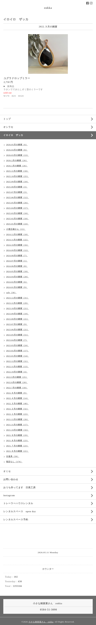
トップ (7, 119)
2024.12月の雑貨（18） (17, 234)
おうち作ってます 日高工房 (19, 487)
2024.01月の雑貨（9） (17, 287)
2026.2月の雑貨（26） (17, 160)
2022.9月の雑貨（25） (17, 377)
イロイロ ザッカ (13, 135)
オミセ (7, 471)
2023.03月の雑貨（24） (17, 345)
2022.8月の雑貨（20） (17, 382)
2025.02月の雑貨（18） (17, 218)
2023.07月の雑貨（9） (17, 324)
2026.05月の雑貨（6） (17, 144)
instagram (9, 495)
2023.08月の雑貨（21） (17, 319)
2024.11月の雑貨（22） (17, 240)
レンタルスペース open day (19, 511)
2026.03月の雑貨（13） (17, 155)
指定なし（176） (14, 462)
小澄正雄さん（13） (16, 229)
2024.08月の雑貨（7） (17, 255)
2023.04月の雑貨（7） (17, 340)
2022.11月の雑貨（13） (17, 366)
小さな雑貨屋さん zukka (40, 622)
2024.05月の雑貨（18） (17, 271)
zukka (48, 7)
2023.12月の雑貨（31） (17, 298)
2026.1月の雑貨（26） (17, 166)
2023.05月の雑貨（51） (17, 335)
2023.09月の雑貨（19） (17, 314)
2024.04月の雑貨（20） (17, 277)
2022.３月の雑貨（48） (17, 403)
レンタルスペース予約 (15, 519)
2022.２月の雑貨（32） (17, 409)
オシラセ (8, 127)
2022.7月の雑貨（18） (17, 388)
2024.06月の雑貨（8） (17, 266)
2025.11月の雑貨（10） (17, 171)
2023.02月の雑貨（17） (17, 351)
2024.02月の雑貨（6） (17, 282)
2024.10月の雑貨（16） (17, 245)
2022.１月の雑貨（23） (17, 414)
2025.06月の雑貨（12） (17, 197)
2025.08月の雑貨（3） (17, 187)
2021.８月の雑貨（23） (17, 440)
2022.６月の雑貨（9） (17, 393)
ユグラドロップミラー (17, 78)
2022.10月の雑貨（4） (17, 372)
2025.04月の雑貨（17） (17, 208)
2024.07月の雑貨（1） (17, 261)
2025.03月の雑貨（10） (17, 213)
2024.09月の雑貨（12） (17, 250)
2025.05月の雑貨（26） (17, 203)
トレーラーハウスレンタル (18, 503)
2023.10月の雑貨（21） (17, 308)
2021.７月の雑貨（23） (17, 446)
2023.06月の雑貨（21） (17, 329)
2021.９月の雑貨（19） (17, 435)
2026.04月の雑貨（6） (17, 150)
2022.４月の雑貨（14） (17, 398)
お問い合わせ (10, 479)
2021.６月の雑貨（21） (17, 451)
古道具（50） (12, 456)
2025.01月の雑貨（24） (17, 224)
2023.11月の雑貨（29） (17, 303)
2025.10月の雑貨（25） (17, 176)
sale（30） (11, 292)
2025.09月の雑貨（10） (17, 181)
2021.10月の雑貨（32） (17, 430)
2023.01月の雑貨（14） (17, 356)
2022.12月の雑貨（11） (17, 361)
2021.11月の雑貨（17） (17, 425)
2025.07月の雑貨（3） (17, 192)
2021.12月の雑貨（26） (17, 419)
